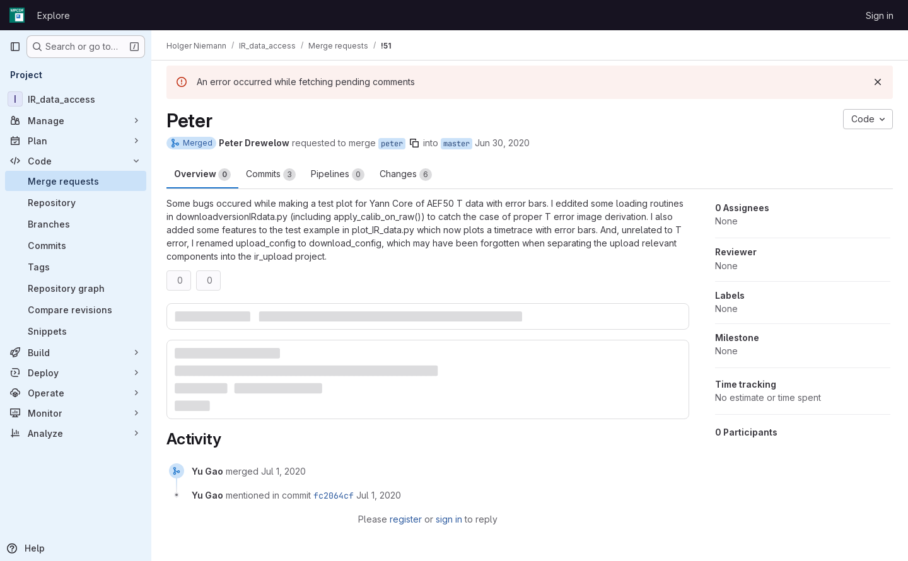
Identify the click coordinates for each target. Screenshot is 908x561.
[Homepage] (17, 15)
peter (392, 144)
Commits (271, 174)
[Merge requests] (75, 181)
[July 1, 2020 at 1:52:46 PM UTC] (283, 471)
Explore (53, 15)
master (456, 144)
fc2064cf (333, 495)
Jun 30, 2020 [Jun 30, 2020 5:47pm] (502, 142)
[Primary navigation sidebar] (15, 47)
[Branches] (75, 224)
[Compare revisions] (75, 309)
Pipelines (337, 174)
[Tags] (75, 267)
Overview (202, 174)
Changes (406, 174)
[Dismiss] (877, 82)
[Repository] (75, 202)
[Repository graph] (75, 288)
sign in (449, 519)
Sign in (879, 15)
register (406, 519)
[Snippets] (75, 331)
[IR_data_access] (75, 99)
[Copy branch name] (414, 143)
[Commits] (75, 245)
